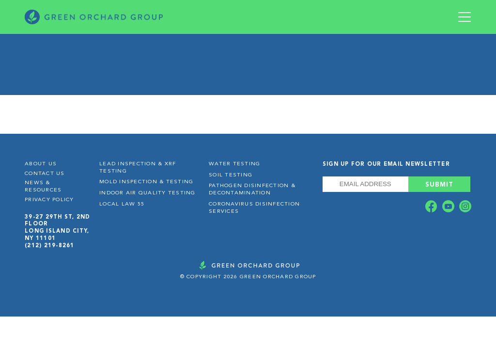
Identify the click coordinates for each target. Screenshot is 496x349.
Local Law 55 (121, 204)
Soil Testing (230, 175)
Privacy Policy (49, 200)
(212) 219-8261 (50, 245)
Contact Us (45, 173)
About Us (41, 164)
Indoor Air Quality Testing (147, 193)
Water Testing (234, 164)
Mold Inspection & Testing (146, 182)
